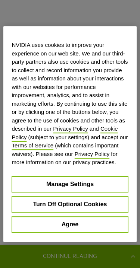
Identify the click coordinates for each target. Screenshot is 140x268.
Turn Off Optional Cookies (70, 204)
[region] (69, 134)
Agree (70, 224)
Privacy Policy (70, 128)
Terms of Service (32, 145)
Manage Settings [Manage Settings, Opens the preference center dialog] (70, 184)
